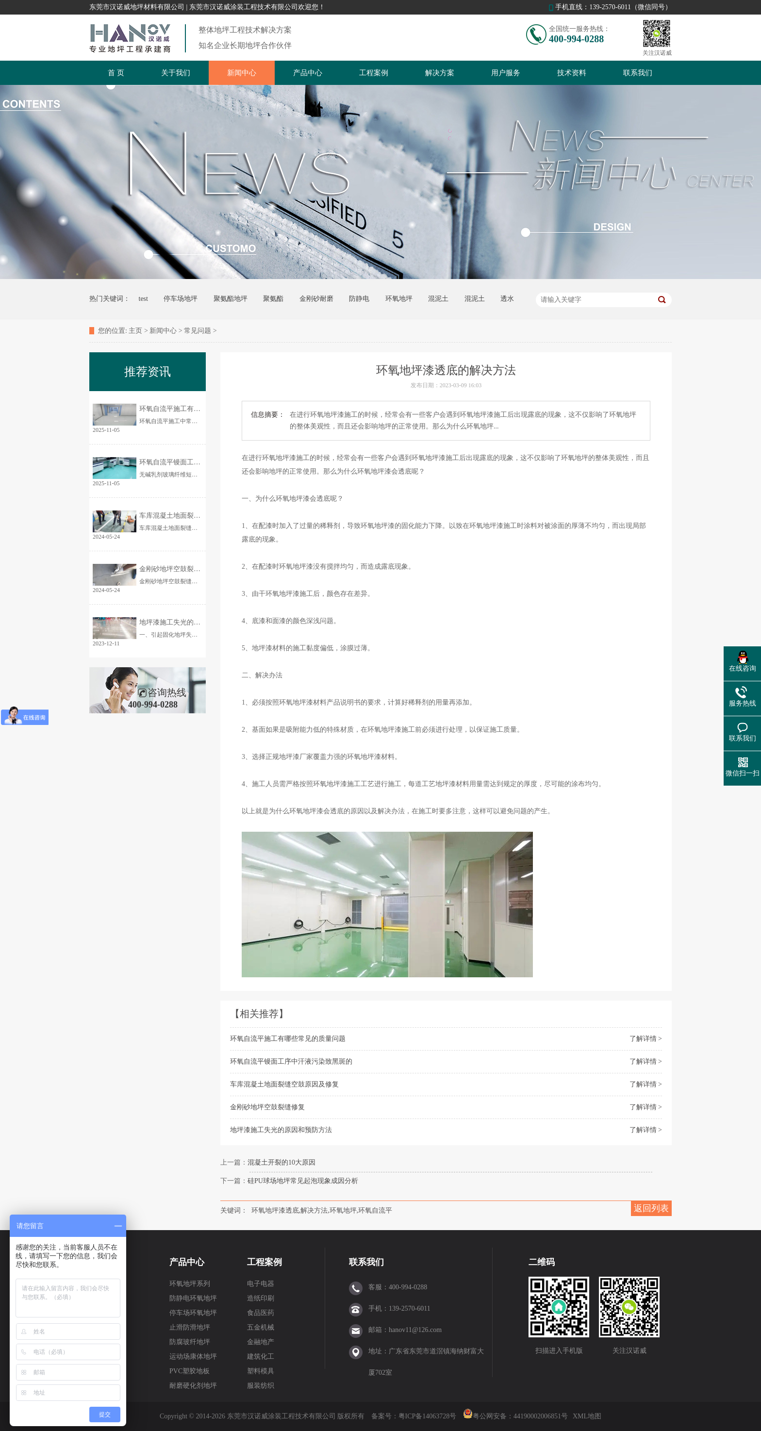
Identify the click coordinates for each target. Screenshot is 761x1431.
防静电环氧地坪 (193, 1298)
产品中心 (307, 73)
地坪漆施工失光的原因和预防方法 (281, 1130)
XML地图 (587, 1416)
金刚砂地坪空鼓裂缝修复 (267, 1107)
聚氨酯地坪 (231, 298)
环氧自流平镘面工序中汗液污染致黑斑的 (291, 1061)
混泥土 (438, 298)
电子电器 (260, 1283)
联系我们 (637, 73)
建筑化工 (260, 1356)
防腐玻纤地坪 (189, 1342)
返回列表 (651, 1208)
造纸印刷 (260, 1298)
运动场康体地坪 (193, 1356)
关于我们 (175, 73)
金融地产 (260, 1342)
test (143, 298)
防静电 (359, 298)
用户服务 (505, 73)
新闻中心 (241, 73)
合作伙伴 (105, 1298)
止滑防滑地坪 (189, 1327)
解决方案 (439, 73)
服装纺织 (260, 1385)
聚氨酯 (273, 298)
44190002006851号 (540, 1416)
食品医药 (260, 1312)
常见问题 (197, 330)
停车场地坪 (181, 298)
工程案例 (373, 73)
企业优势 (105, 1312)
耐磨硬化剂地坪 (193, 1385)
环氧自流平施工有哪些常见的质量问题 (288, 1038)
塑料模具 (260, 1371)
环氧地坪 (399, 298)
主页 (135, 330)
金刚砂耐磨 (316, 298)
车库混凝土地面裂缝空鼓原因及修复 (284, 1084)
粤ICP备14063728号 (428, 1416)
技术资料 (571, 73)
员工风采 (105, 1327)
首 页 (116, 73)
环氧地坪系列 (189, 1283)
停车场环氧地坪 (193, 1312)
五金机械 (260, 1327)
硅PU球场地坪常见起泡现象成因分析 (303, 1180)
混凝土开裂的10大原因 (281, 1162)
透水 (507, 298)
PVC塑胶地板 (189, 1371)
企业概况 (105, 1283)
